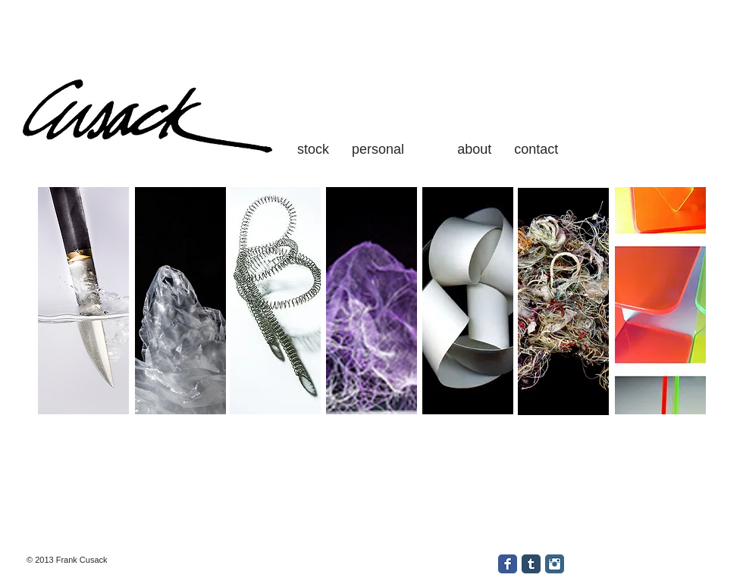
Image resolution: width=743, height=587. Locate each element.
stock (313, 149)
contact (534, 149)
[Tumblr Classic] (531, 563)
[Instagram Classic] (554, 563)
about (476, 149)
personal (378, 149)
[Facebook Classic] (507, 563)
